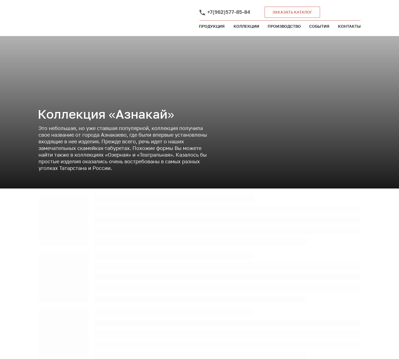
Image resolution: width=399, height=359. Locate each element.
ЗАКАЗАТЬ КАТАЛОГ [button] (292, 12)
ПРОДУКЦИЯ (212, 26)
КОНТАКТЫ (349, 26)
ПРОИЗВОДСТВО (284, 26)
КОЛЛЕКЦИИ (246, 26)
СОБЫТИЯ (319, 26)
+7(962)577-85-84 (228, 12)
